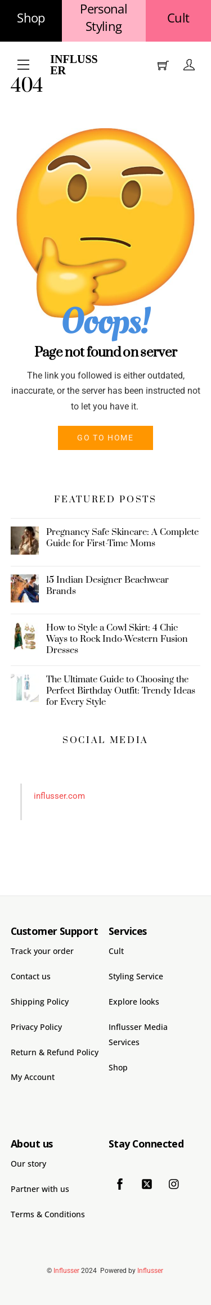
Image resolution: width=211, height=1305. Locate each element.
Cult (178, 17)
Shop (30, 17)
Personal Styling (103, 17)
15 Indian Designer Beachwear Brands (107, 585)
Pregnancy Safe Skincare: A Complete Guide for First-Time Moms (122, 537)
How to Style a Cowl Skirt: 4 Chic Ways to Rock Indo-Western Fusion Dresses (117, 639)
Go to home (105, 438)
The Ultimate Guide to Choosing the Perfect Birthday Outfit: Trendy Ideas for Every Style (120, 691)
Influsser (73, 64)
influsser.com (59, 796)
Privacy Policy (36, 1027)
